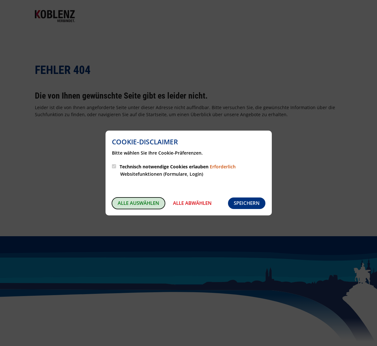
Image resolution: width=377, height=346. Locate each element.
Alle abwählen (192, 203)
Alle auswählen (138, 203)
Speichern (247, 203)
